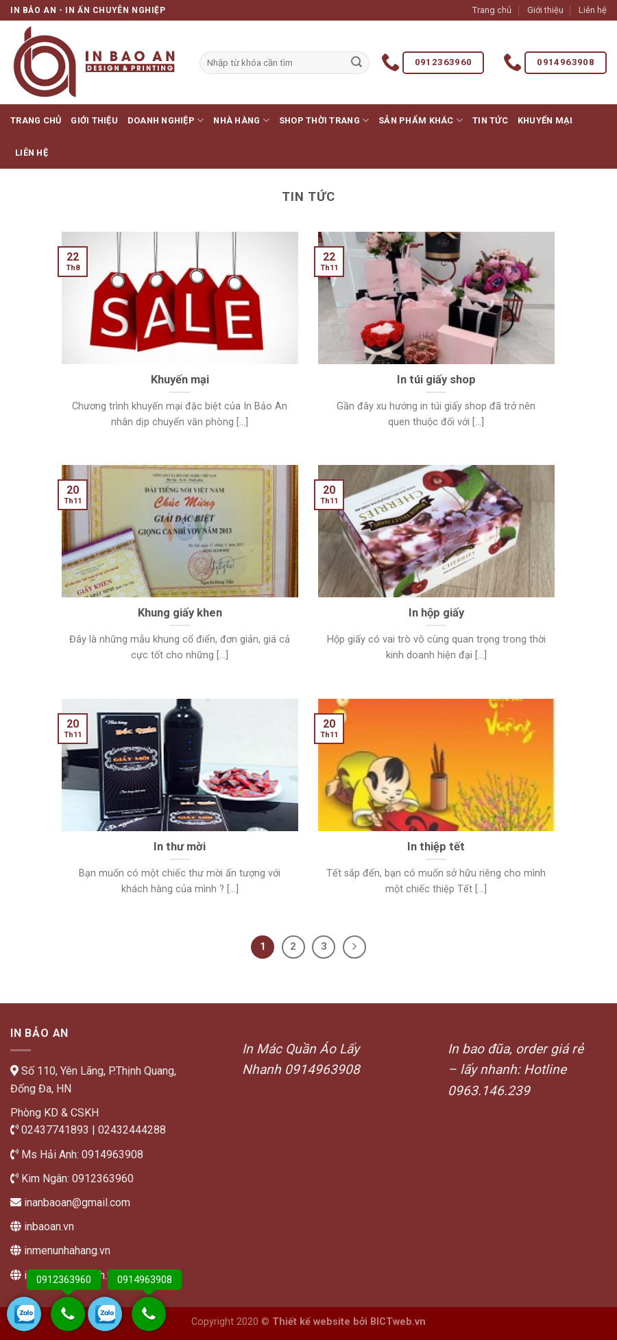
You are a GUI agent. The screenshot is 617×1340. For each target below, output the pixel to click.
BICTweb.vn (398, 1322)
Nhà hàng (241, 120)
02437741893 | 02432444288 (92, 1129)
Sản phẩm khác (420, 120)
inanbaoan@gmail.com (75, 1202)
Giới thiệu (545, 10)
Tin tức (490, 120)
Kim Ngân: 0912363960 (76, 1178)
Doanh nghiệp (166, 120)
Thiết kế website (311, 1322)
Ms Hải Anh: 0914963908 (81, 1154)
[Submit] (357, 63)
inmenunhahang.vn (67, 1250)
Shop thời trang (324, 120)
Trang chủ (491, 10)
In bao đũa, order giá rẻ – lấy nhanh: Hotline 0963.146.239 (515, 1070)
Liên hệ (593, 10)
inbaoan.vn (49, 1226)
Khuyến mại (545, 120)
